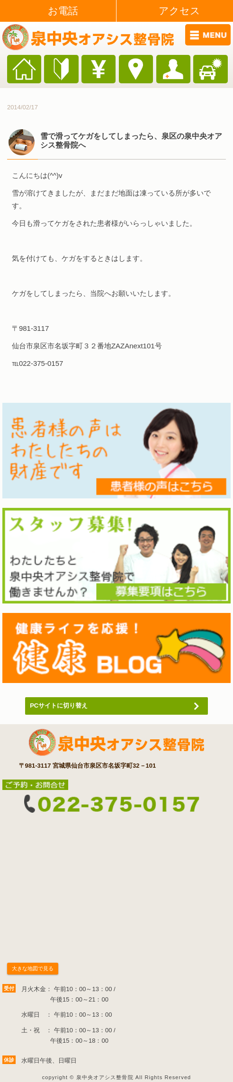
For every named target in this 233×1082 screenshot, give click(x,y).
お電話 (63, 10)
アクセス (179, 10)
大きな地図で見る (33, 968)
